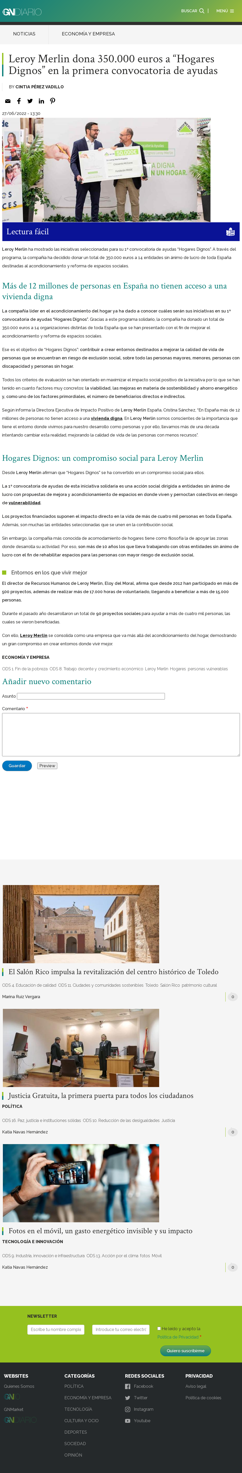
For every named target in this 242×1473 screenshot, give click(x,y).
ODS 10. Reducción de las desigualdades (121, 1120)
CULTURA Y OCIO (81, 1420)
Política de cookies (203, 1397)
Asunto (9, 696)
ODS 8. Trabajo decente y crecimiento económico (96, 668)
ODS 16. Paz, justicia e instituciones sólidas (41, 1120)
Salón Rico (170, 985)
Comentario (13, 708)
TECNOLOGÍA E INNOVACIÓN (32, 1241)
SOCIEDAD (75, 1443)
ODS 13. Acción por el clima (112, 1255)
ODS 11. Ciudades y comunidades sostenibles (101, 985)
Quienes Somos (19, 1386)
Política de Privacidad (177, 1337)
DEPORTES (75, 1432)
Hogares (178, 668)
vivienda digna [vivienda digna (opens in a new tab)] (106, 418)
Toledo (151, 985)
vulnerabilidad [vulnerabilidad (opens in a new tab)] (24, 502)
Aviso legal (195, 1386)
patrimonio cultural (199, 985)
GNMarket (13, 1409)
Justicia (168, 1120)
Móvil (157, 1255)
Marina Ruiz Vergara (21, 996)
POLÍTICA (12, 1106)
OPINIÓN (73, 1455)
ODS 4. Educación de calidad (29, 985)
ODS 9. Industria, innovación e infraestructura (43, 1255)
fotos (145, 1255)
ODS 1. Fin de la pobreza (25, 668)
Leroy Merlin (156, 668)
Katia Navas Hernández (25, 1132)
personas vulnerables (208, 668)
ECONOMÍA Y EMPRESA (88, 33)
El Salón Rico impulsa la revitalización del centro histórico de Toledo (114, 972)
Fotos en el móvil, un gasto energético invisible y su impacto (101, 1231)
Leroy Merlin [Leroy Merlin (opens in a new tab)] (33, 635)
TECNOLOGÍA (78, 1409)
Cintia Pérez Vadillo (39, 86)
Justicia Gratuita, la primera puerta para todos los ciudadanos (102, 1096)
